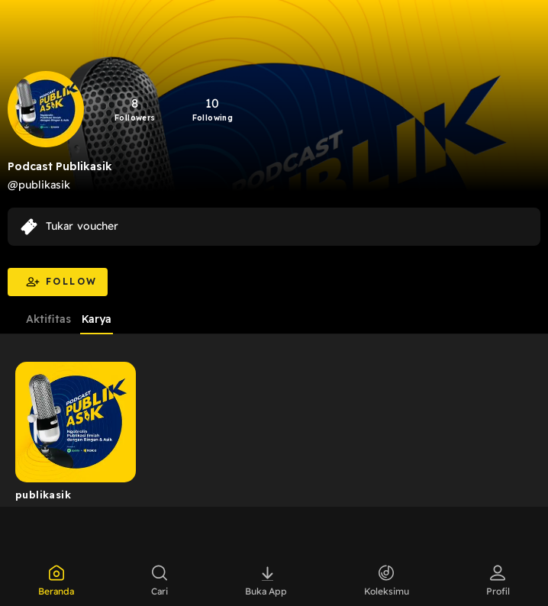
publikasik (43, 494)
